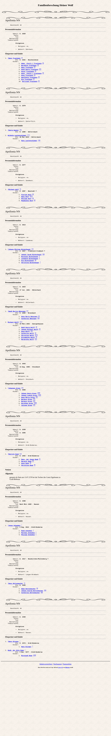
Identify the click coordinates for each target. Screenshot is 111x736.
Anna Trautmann (27, 82)
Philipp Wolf (26, 218)
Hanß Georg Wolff (28, 361)
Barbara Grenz (26, 441)
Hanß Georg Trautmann (29, 75)
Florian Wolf (26, 213)
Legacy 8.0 (60, 733)
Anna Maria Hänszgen (29, 348)
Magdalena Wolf (27, 220)
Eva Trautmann (26, 86)
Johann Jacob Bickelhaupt (31, 279)
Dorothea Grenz (27, 445)
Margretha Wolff (27, 375)
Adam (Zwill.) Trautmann (31, 68)
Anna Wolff (25, 365)
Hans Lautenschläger (29, 154)
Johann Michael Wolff (29, 363)
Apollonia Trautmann (29, 84)
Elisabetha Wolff (28, 372)
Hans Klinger (26, 711)
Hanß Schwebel (26, 584)
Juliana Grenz (26, 448)
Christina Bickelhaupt (30, 289)
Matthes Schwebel (28, 586)
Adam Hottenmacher (28, 647)
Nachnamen (57, 730)
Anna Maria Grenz (28, 438)
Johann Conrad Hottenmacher (32, 650)
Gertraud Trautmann (29, 89)
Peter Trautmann (27, 77)
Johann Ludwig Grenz (29, 436)
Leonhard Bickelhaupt (29, 284)
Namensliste (67, 730)
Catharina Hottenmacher (30, 652)
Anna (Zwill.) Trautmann (31, 79)
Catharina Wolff (27, 368)
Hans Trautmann (27, 72)
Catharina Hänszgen (28, 350)
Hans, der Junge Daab (29, 507)
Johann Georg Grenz (28, 434)
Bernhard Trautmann (28, 70)
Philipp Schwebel (28, 588)
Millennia (67, 733)
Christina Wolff (27, 370)
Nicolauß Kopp (26, 722)
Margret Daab (26, 509)
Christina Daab (27, 514)
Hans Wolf (25, 215)
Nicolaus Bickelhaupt (29, 282)
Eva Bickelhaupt (27, 286)
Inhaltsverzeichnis (46, 730)
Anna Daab (25, 512)
